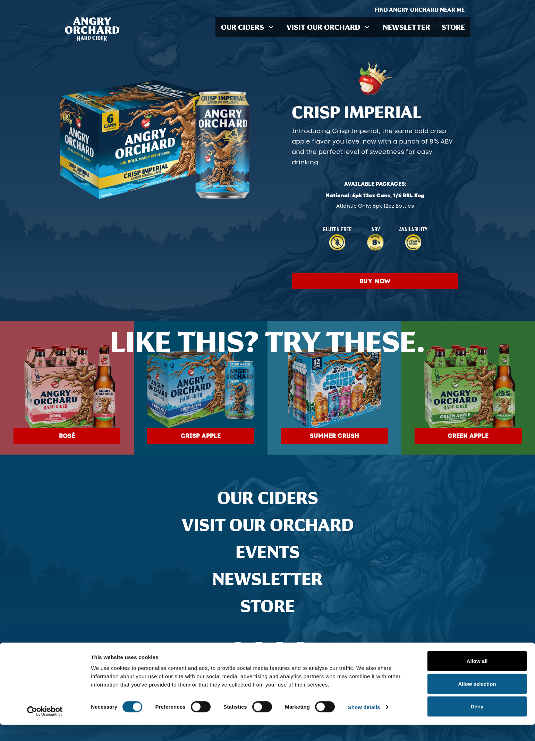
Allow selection (477, 700)
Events (268, 551)
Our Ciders (267, 497)
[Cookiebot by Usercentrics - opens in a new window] (45, 727)
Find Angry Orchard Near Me (422, 9)
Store (453, 27)
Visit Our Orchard (268, 524)
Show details (364, 723)
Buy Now (375, 281)
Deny (477, 722)
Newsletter (407, 27)
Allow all (477, 677)
